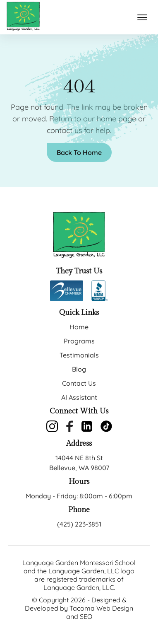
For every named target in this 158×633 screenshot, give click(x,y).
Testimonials (79, 355)
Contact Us (79, 383)
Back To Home (79, 152)
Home (79, 327)
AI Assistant (79, 397)
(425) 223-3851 (79, 524)
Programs (79, 341)
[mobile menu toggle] (142, 17)
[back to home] (23, 17)
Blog (79, 369)
